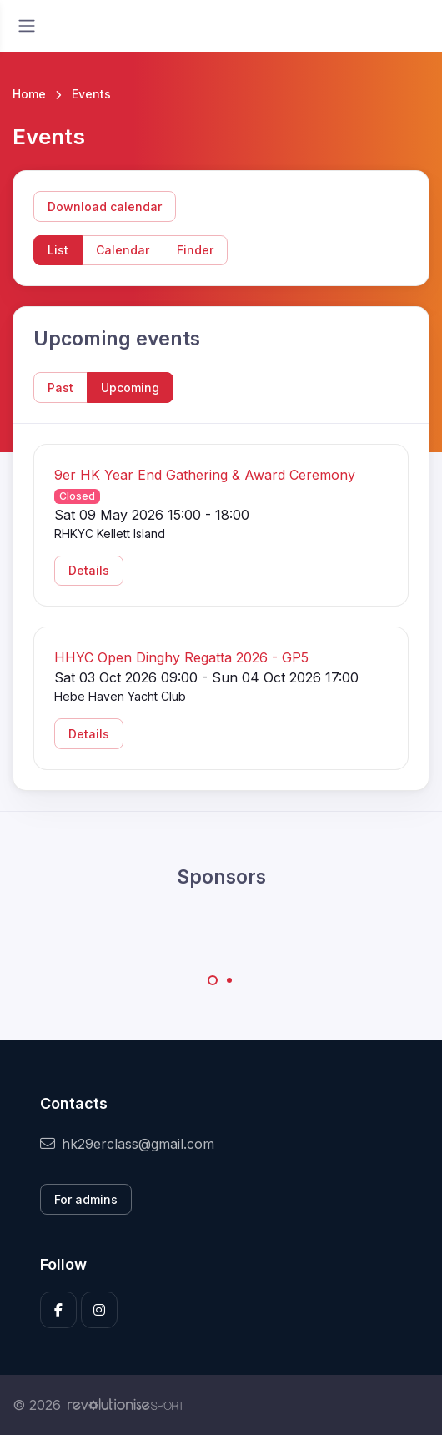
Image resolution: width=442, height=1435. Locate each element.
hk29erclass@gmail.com (127, 1143)
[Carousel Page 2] (229, 980)
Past (60, 387)
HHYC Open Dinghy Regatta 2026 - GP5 (181, 657)
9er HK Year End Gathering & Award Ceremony (204, 474)
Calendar (122, 250)
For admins (86, 1199)
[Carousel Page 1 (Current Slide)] (213, 980)
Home (29, 94)
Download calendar (105, 206)
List (58, 250)
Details (88, 570)
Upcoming (130, 387)
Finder (195, 250)
